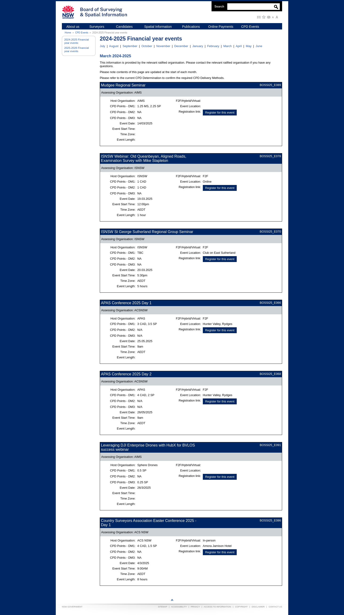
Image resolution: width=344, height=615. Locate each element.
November (163, 46)
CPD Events (81, 32)
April (239, 46)
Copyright (241, 607)
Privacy (195, 607)
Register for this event (219, 112)
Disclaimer (258, 607)
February (213, 46)
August (114, 46)
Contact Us (275, 607)
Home (68, 32)
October (146, 46)
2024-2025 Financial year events (76, 41)
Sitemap (162, 607)
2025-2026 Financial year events (76, 49)
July (102, 46)
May (249, 46)
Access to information (217, 607)
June (259, 46)
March (227, 46)
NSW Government (72, 607)
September (130, 46)
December (181, 46)
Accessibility (179, 607)
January (197, 46)
